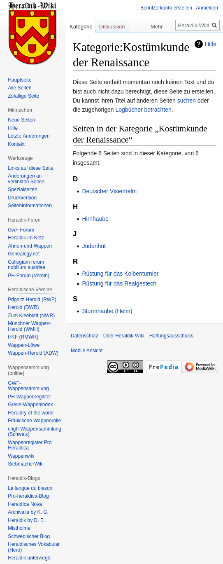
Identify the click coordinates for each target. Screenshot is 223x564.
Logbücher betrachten (144, 109)
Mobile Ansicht (86, 350)
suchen (186, 100)
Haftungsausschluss (171, 336)
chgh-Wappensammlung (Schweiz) (34, 432)
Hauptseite (19, 80)
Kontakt (16, 144)
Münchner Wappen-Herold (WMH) (29, 326)
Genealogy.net (23, 254)
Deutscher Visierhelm (109, 191)
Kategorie (81, 26)
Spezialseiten (22, 189)
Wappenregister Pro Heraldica (29, 445)
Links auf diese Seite (30, 168)
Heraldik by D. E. (26, 520)
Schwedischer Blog (29, 536)
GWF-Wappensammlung (28, 386)
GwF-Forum (21, 230)
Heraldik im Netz (26, 238)
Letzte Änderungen (28, 136)
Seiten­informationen (30, 205)
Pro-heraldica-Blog (28, 496)
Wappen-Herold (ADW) (33, 353)
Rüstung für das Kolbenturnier (120, 273)
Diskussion (112, 26)
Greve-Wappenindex (30, 404)
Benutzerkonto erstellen (166, 8)
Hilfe (210, 44)
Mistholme (19, 528)
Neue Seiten (21, 120)
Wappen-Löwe (23, 345)
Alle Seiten (19, 88)
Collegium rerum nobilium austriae (26, 265)
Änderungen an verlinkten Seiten (26, 179)
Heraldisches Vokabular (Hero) (34, 547)
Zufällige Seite (23, 96)
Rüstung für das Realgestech (119, 283)
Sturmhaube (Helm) (107, 311)
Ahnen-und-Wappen (30, 246)
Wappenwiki (21, 456)
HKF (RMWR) (23, 337)
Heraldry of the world (30, 413)
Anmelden (207, 8)
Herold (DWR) (23, 307)
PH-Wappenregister (29, 397)
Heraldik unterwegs (29, 558)
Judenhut (94, 246)
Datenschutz (84, 336)
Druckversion (22, 198)
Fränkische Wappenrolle (34, 421)
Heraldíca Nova (25, 504)
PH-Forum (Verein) (28, 275)
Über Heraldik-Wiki (123, 336)
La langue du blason (30, 488)
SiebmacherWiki (26, 464)
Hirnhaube (95, 218)
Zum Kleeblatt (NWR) (31, 315)
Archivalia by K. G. (28, 512)
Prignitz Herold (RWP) (32, 299)
